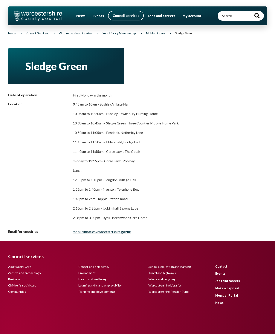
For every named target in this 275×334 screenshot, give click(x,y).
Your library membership (119, 33)
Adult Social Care (19, 266)
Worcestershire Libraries (75, 33)
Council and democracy (93, 266)
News (81, 16)
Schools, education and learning (169, 266)
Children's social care (22, 285)
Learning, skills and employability (100, 285)
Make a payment (227, 288)
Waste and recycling (162, 279)
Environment (87, 273)
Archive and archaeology (24, 273)
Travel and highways (162, 273)
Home (12, 33)
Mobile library (155, 33)
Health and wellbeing (92, 279)
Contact (221, 266)
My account (192, 16)
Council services (126, 16)
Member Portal (226, 295)
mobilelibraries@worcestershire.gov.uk (102, 232)
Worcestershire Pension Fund (168, 291)
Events (98, 16)
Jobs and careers (161, 16)
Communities (17, 291)
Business (14, 279)
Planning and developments (97, 291)
